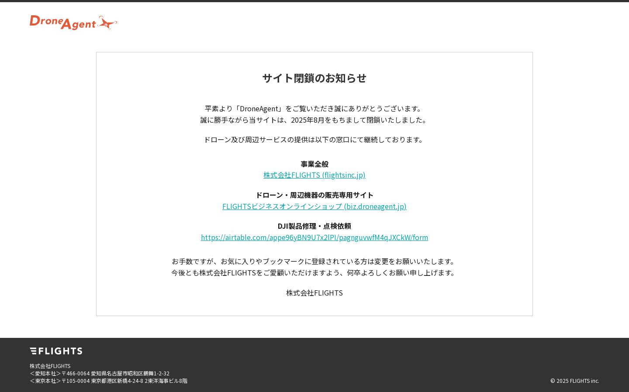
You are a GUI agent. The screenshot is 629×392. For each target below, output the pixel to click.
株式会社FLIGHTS (314, 174)
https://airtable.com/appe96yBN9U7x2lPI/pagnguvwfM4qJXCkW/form (315, 237)
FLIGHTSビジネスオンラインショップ (314, 206)
